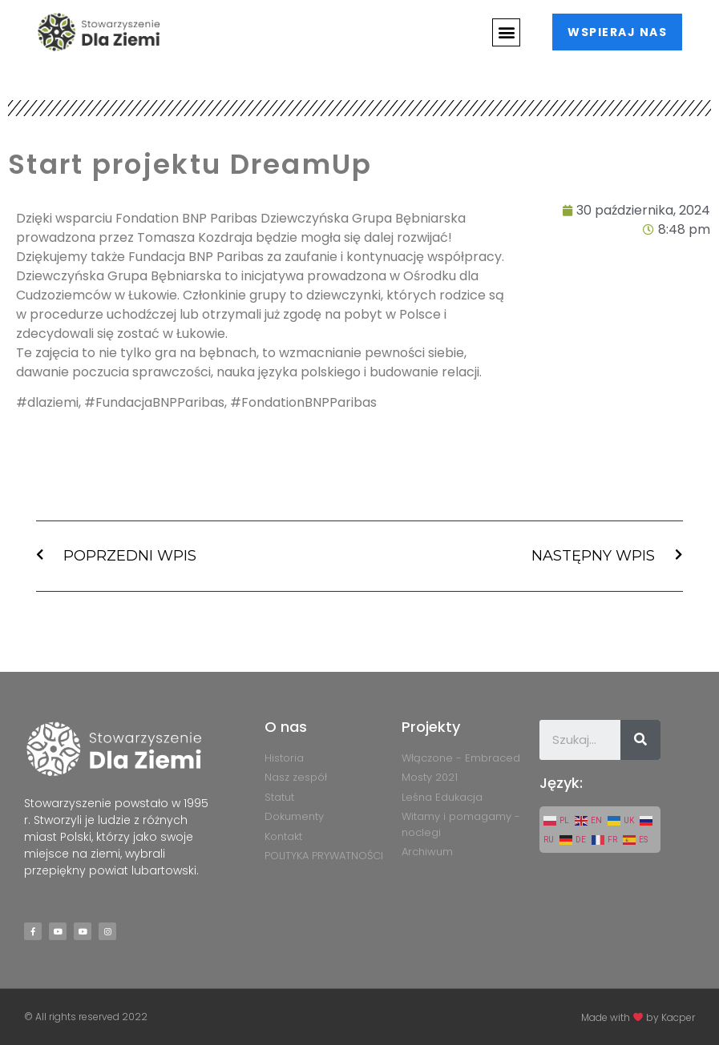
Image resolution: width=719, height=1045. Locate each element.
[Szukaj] (640, 740)
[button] (505, 32)
